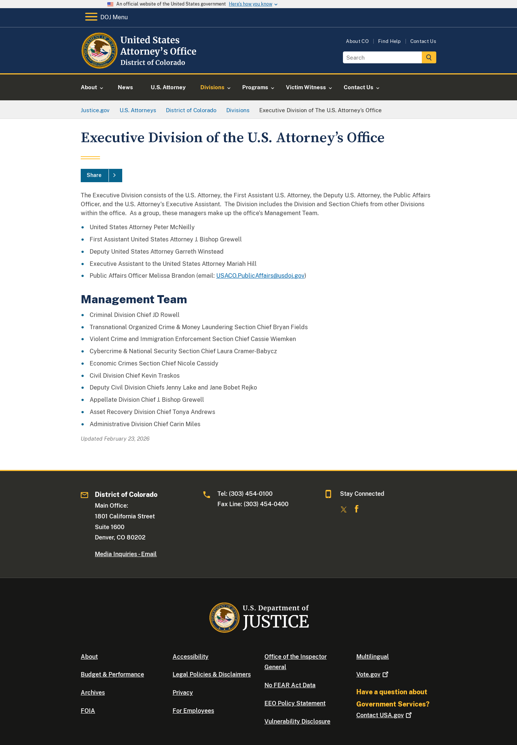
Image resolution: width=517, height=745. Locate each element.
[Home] (140, 64)
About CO (357, 41)
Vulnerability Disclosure (297, 721)
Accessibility (191, 656)
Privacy (183, 692)
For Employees (193, 710)
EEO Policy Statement (295, 703)
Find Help (389, 41)
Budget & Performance (112, 674)
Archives (93, 692)
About (89, 656)
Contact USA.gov (384, 715)
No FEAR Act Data (290, 685)
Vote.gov (373, 674)
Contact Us (423, 41)
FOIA (88, 710)
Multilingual (372, 656)
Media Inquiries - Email (126, 554)
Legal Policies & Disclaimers (212, 674)
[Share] (101, 175)
